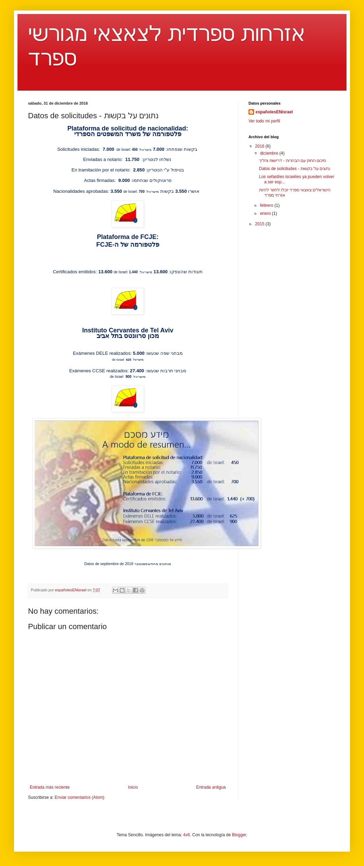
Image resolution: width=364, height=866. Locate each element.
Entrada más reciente (50, 787)
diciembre (269, 153)
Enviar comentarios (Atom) (79, 797)
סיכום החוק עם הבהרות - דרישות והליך (292, 160)
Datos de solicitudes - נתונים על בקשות (294, 168)
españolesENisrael (274, 112)
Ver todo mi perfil (264, 121)
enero (266, 213)
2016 (260, 146)
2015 (260, 223)
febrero (267, 205)
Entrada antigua (211, 787)
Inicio (133, 787)
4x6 (186, 834)
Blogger (239, 834)
